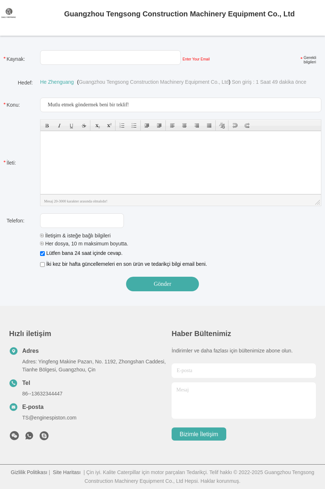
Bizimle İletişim (199, 434)
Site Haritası (67, 472)
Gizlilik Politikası (29, 472)
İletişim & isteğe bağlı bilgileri (75, 235)
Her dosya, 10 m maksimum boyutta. (84, 244)
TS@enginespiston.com (49, 418)
